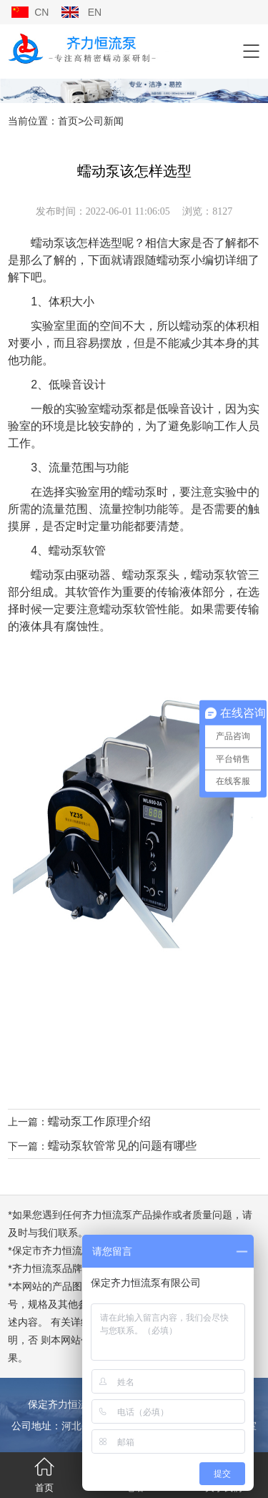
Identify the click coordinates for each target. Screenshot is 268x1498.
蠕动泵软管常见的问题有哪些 (122, 1146)
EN (94, 12)
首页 (68, 121)
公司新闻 (104, 121)
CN (41, 12)
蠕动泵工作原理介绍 (99, 1121)
